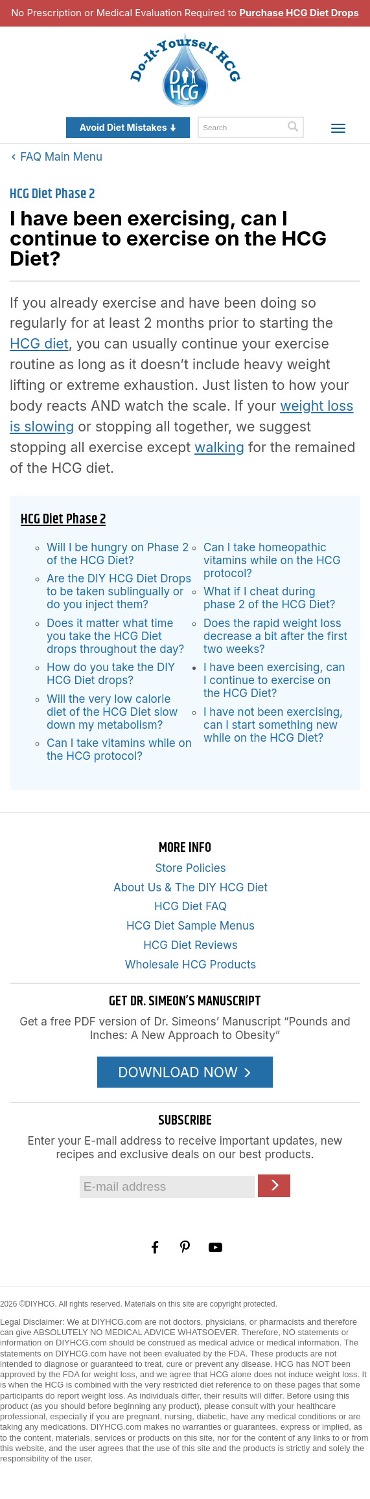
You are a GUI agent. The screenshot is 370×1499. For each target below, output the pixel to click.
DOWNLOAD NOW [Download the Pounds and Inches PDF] (185, 1072)
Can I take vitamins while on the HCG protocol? (119, 749)
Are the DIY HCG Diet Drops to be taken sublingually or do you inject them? (119, 591)
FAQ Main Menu (57, 156)
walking (219, 447)
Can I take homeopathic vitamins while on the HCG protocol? (272, 560)
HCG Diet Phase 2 (52, 194)
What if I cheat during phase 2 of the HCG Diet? (269, 598)
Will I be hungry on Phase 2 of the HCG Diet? (118, 554)
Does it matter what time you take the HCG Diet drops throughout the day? (115, 636)
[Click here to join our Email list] (274, 1185)
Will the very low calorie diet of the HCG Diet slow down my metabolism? (112, 711)
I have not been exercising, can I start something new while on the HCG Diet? (273, 724)
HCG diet (39, 343)
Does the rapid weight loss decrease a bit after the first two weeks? (275, 636)
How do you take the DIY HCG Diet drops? (111, 674)
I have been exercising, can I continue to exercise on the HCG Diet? (274, 680)
